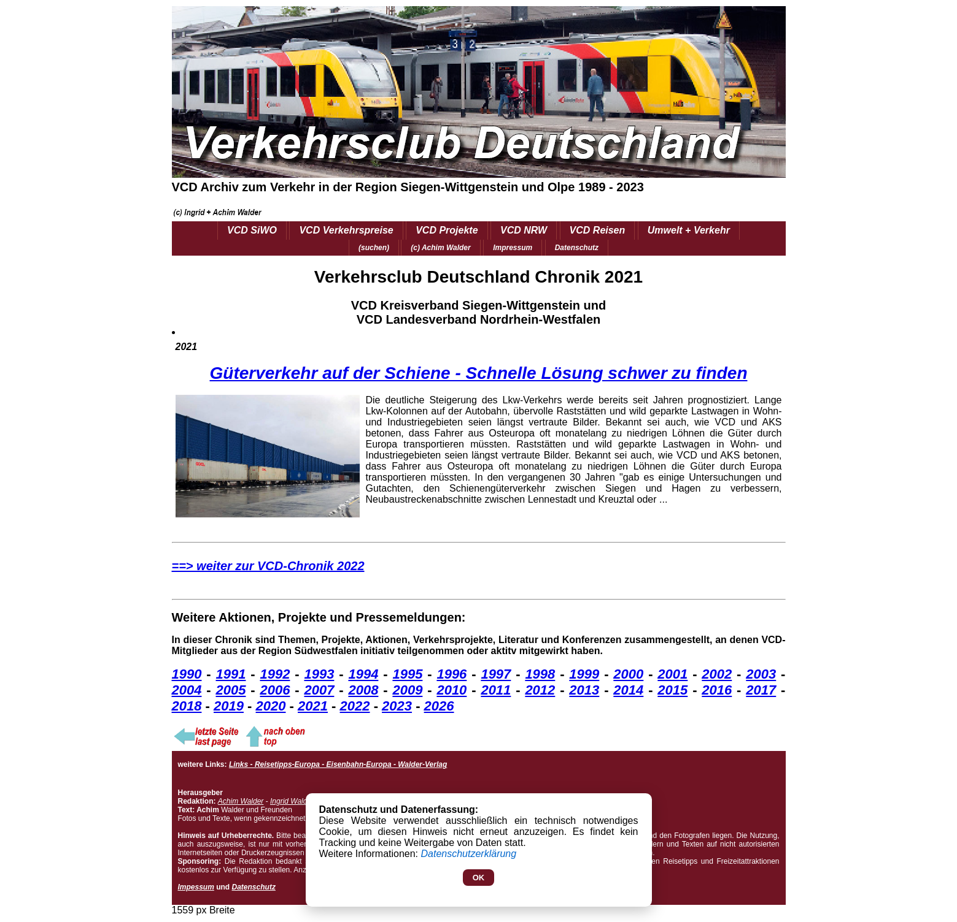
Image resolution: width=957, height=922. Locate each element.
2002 (717, 674)
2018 (187, 706)
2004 (187, 690)
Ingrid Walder (292, 801)
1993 (319, 674)
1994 (363, 674)
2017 (761, 690)
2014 (628, 690)
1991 (230, 674)
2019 (229, 706)
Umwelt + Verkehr (689, 230)
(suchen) (373, 247)
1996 (451, 674)
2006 (275, 690)
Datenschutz (577, 247)
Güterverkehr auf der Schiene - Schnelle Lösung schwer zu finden (479, 373)
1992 (275, 674)
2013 (584, 690)
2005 (230, 690)
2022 (355, 706)
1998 (540, 674)
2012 (540, 690)
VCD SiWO (252, 230)
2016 (717, 690)
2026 (439, 706)
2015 (672, 690)
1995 (407, 674)
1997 (496, 674)
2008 (363, 690)
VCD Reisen (598, 230)
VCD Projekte (447, 230)
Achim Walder (240, 801)
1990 (187, 674)
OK (479, 877)
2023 (397, 706)
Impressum (512, 247)
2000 (628, 674)
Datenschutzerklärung (469, 853)
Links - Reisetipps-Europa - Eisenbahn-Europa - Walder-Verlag (338, 764)
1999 (584, 674)
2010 (451, 690)
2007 (319, 690)
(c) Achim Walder (440, 247)
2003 (761, 674)
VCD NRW (523, 230)
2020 (271, 706)
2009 (407, 690)
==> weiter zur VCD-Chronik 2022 (268, 566)
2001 (672, 674)
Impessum (196, 887)
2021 (313, 706)
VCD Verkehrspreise (346, 230)
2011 (496, 690)
